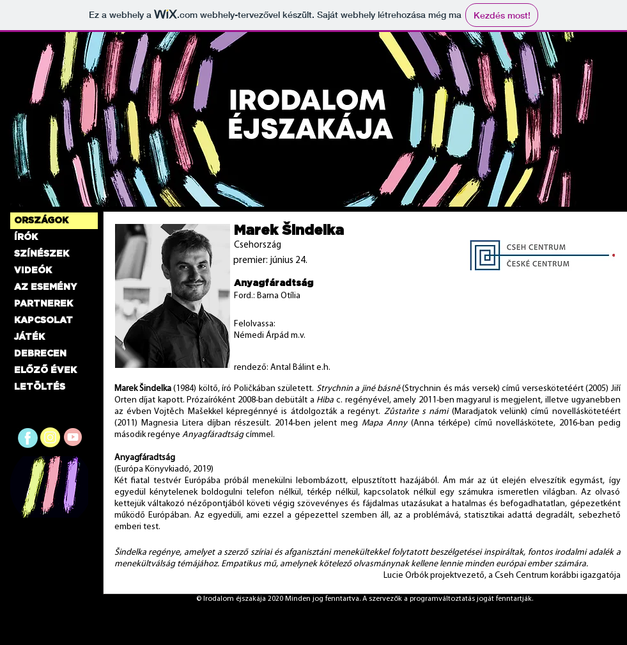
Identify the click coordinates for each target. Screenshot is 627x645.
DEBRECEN (40, 353)
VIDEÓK (33, 270)
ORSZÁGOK (41, 220)
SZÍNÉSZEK (41, 254)
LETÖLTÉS (39, 387)
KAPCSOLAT (43, 320)
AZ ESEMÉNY (45, 287)
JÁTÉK (29, 337)
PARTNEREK (43, 303)
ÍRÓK (26, 237)
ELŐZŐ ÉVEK (45, 370)
